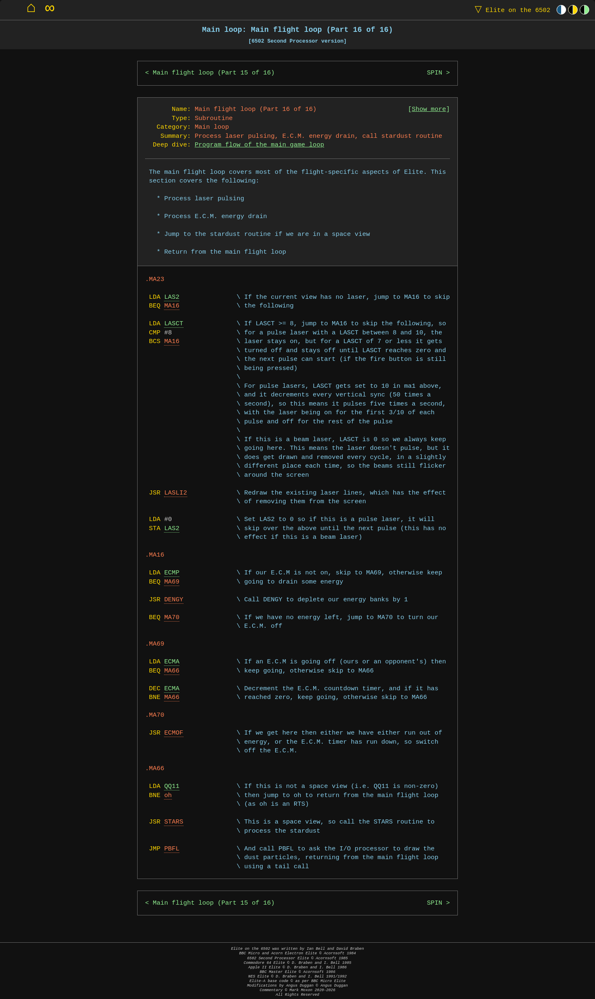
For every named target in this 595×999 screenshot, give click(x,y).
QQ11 (171, 786)
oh (167, 795)
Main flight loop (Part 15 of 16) (214, 73)
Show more (429, 109)
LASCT (173, 323)
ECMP (171, 573)
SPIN (434, 73)
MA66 (171, 671)
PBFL (171, 849)
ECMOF (173, 733)
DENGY (173, 600)
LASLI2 (175, 493)
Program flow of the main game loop (259, 145)
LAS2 (171, 297)
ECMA (171, 662)
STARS (173, 822)
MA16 (171, 306)
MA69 (171, 582)
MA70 (171, 617)
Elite (510, 9)
